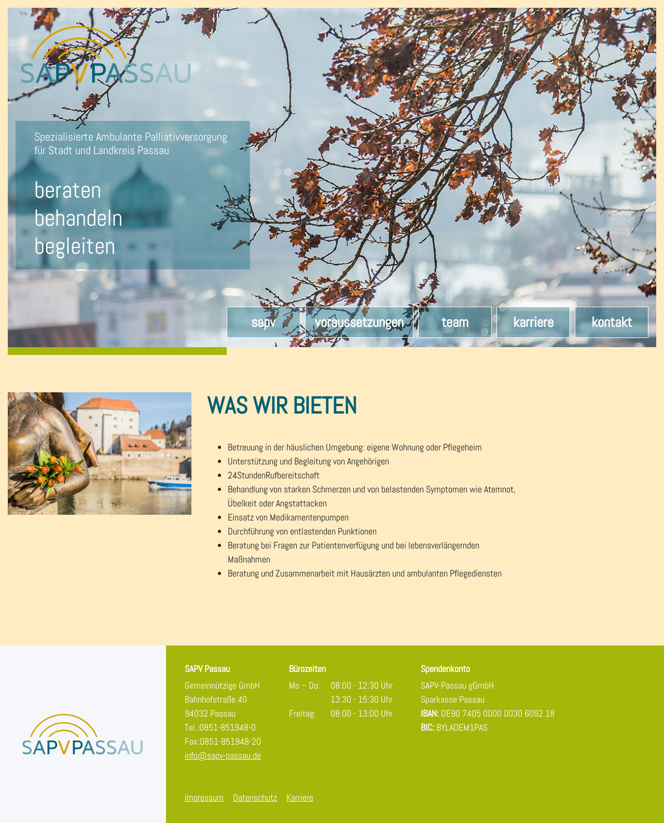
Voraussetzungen (359, 322)
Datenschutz (255, 797)
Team (454, 322)
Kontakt (611, 322)
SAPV (263, 322)
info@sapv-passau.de (223, 755)
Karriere (533, 322)
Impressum (204, 797)
